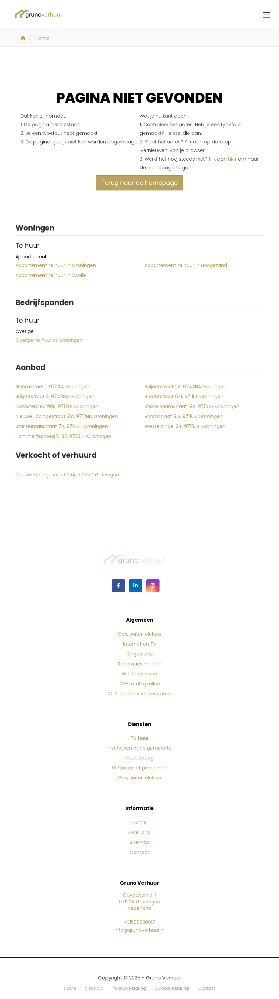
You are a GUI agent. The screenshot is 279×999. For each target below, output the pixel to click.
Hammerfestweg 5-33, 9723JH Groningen (63, 436)
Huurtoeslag (140, 758)
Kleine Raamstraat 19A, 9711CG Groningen (192, 406)
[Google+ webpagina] (153, 585)
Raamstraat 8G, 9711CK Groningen (184, 416)
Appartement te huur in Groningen (56, 265)
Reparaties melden (140, 663)
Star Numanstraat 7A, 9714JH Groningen (62, 426)
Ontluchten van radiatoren (140, 693)
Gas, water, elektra (139, 634)
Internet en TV (139, 644)
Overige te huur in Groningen (49, 340)
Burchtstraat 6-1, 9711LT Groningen (184, 396)
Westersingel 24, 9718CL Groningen (185, 426)
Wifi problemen (139, 673)
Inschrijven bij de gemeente (140, 748)
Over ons (139, 832)
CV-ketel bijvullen (139, 683)
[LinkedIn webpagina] (135, 585)
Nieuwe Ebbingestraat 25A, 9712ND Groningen (67, 474)
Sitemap (139, 842)
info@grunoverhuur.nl (139, 930)
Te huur (140, 738)
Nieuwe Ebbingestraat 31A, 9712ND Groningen (67, 416)
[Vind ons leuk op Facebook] (118, 585)
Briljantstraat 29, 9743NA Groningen (185, 386)
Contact (139, 852)
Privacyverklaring (129, 988)
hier (232, 159)
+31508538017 (139, 922)
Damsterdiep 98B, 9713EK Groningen (57, 406)
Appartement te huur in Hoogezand (186, 265)
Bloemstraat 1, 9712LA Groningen (52, 386)
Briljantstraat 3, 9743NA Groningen (55, 396)
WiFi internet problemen (139, 767)
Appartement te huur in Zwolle (51, 275)
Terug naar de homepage (139, 183)
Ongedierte (139, 654)
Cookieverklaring (172, 988)
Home (140, 822)
